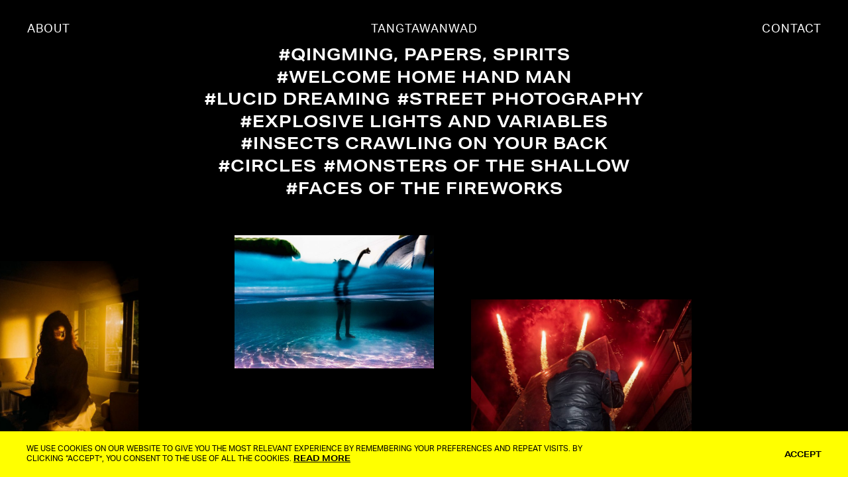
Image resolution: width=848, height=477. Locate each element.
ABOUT (48, 29)
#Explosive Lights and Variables (424, 121)
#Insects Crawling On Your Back (424, 142)
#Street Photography (521, 98)
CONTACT (792, 29)
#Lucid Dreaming (297, 98)
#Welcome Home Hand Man (424, 76)
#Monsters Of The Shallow (477, 165)
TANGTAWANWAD (424, 29)
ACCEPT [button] (803, 454)
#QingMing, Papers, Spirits (424, 54)
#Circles (268, 165)
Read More (321, 458)
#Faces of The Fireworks (424, 188)
